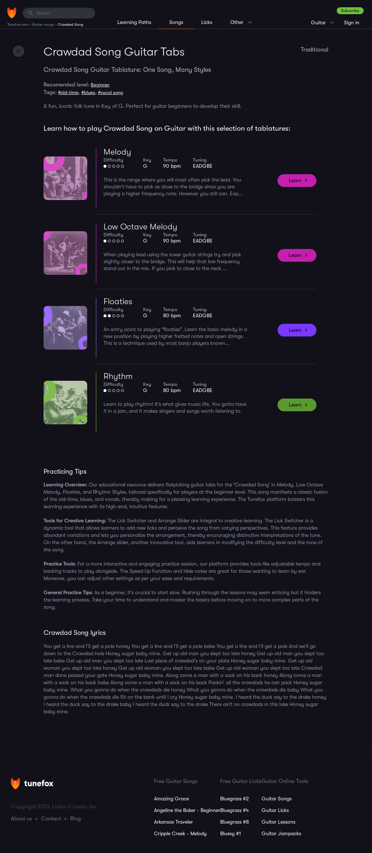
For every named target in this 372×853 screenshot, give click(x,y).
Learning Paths (134, 22)
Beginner (100, 84)
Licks (206, 22)
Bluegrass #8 (234, 822)
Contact (51, 818)
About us (21, 818)
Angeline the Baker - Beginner (187, 810)
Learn (295, 180)
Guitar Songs (277, 798)
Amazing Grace (171, 798)
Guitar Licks (275, 810)
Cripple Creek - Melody (180, 833)
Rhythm (118, 376)
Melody (117, 152)
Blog (75, 818)
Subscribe (350, 10)
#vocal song (110, 92)
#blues (88, 92)
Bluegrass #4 (234, 810)
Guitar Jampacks (281, 833)
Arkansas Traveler (173, 822)
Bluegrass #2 (234, 798)
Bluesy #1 (230, 833)
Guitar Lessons (278, 822)
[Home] (11, 12)
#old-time (68, 92)
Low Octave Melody (140, 227)
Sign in (351, 22)
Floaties (118, 301)
